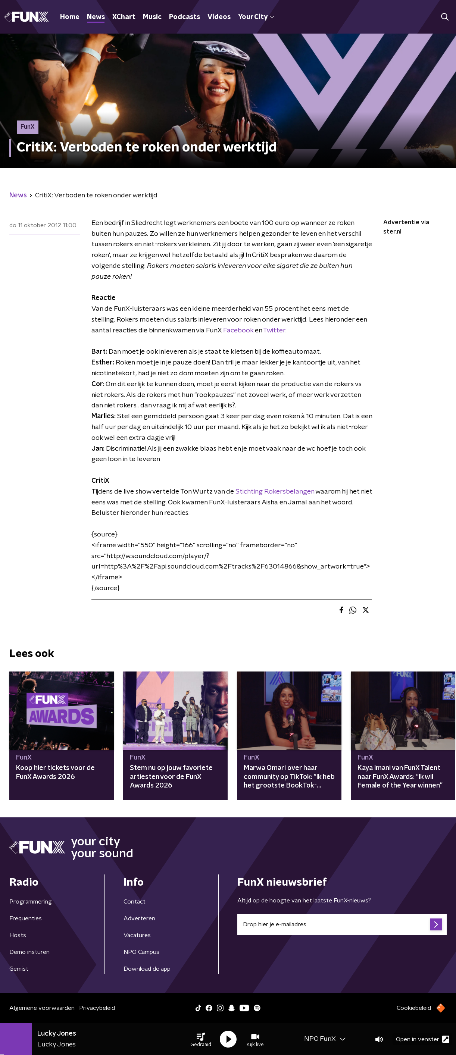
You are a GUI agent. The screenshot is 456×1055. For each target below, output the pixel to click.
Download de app (147, 969)
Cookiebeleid (414, 1008)
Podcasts (184, 17)
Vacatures (137, 935)
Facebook (237, 330)
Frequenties (25, 918)
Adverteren (139, 918)
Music (152, 17)
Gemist (18, 969)
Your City (256, 17)
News (96, 17)
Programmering (30, 902)
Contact (135, 902)
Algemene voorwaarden (42, 1008)
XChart (123, 17)
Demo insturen (29, 952)
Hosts (17, 935)
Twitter (274, 330)
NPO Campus (141, 952)
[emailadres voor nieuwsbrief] (342, 924)
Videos (219, 17)
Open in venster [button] (422, 1039)
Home (69, 17)
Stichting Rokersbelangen (274, 491)
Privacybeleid (97, 1008)
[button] (201, 1039)
